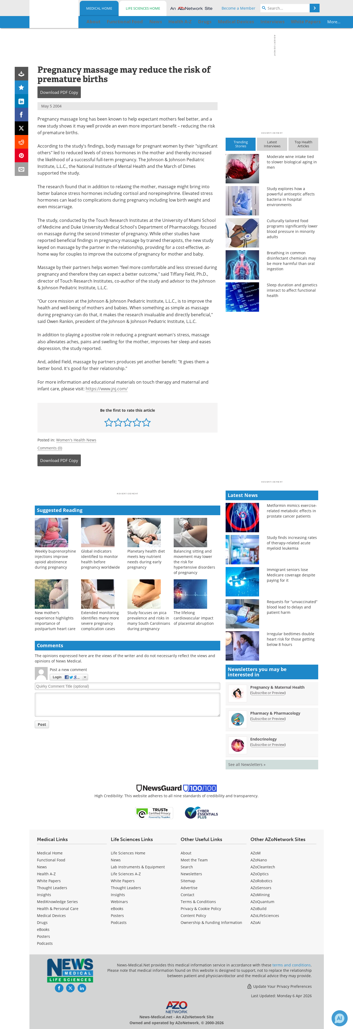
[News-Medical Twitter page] (70, 988)
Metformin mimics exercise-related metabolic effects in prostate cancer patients (292, 511)
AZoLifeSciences (264, 915)
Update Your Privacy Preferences (279, 986)
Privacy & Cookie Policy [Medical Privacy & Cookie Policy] (201, 908)
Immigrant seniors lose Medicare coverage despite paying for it (291, 575)
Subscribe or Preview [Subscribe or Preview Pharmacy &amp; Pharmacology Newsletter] (267, 718)
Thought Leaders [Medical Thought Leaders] (52, 887)
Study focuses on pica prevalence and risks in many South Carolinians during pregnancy (148, 620)
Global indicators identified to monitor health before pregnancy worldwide (100, 559)
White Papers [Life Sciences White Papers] (123, 880)
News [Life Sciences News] (116, 859)
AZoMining (260, 894)
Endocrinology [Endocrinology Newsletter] (263, 739)
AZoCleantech (262, 866)
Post (42, 724)
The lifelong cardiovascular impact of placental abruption (194, 618)
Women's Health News (76, 439)
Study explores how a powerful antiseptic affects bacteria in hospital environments (291, 196)
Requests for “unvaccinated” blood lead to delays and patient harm (292, 607)
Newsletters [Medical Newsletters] (191, 873)
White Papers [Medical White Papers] (49, 880)
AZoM (255, 852)
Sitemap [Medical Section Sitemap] (188, 880)
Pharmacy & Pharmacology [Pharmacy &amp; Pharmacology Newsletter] (275, 713)
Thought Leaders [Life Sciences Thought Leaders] (126, 887)
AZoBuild (258, 908)
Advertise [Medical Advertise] (189, 887)
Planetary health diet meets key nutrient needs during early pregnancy (146, 559)
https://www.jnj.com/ (107, 389)
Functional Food (51, 859)
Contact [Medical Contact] (187, 894)
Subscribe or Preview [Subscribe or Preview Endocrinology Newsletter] (267, 744)
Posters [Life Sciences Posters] (117, 915)
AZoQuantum (262, 901)
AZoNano (258, 859)
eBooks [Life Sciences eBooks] (117, 908)
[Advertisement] (127, 481)
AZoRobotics (261, 880)
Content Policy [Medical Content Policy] (193, 915)
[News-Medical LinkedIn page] (82, 988)
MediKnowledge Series (57, 901)
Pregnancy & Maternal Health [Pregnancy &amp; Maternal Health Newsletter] (277, 687)
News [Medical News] (42, 866)
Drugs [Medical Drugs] (42, 922)
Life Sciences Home (143, 8)
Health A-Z (46, 873)
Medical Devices (51, 915)
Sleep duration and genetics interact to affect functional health (292, 290)
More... (301, 21)
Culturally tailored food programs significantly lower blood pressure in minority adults (292, 228)
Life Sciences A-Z (126, 873)
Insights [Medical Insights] (44, 894)
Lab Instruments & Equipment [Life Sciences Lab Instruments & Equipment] (138, 866)
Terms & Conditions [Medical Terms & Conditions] (198, 901)
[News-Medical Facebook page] (59, 988)
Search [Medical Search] (187, 866)
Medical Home (99, 8)
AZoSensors (260, 887)
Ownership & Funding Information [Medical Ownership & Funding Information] (211, 922)
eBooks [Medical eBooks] (43, 929)
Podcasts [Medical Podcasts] (45, 943)
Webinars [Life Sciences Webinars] (119, 901)
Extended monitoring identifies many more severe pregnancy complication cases (100, 620)
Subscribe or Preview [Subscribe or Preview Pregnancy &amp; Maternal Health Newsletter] (267, 692)
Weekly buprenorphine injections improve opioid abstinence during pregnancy (55, 559)
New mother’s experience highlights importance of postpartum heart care (55, 620)
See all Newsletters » (246, 764)
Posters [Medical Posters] (43, 936)
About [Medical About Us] (186, 852)
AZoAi (255, 922)
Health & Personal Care (57, 908)
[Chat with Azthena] (340, 1018)
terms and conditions (291, 965)
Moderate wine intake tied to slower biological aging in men (292, 162)
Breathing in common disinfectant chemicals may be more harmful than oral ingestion (291, 260)
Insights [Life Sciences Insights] (118, 894)
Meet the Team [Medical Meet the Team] (194, 859)
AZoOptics (259, 873)
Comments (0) (49, 447)
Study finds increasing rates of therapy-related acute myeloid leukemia (292, 543)
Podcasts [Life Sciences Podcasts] (119, 922)
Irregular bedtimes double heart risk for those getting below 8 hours (291, 639)
